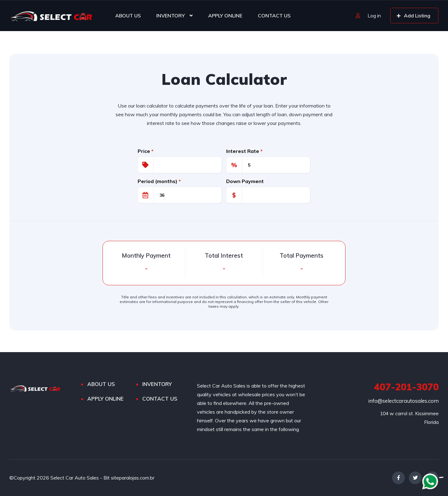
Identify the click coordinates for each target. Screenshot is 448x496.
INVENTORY (170, 15)
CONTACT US (274, 15)
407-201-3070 (406, 387)
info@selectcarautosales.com (403, 400)
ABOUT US (128, 15)
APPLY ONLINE (225, 15)
